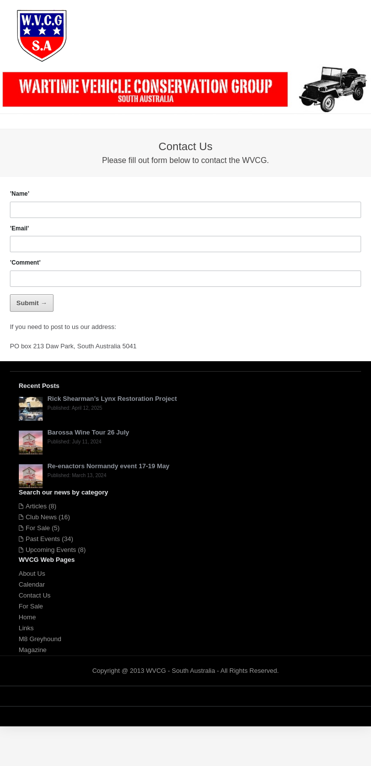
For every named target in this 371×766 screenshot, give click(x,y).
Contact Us (35, 595)
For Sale (38, 528)
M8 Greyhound (40, 639)
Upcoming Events (51, 549)
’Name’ (19, 193)
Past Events (43, 539)
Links (26, 628)
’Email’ (19, 228)
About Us (32, 573)
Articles (36, 506)
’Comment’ (25, 262)
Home (27, 617)
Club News (41, 517)
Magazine (33, 650)
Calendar (32, 584)
